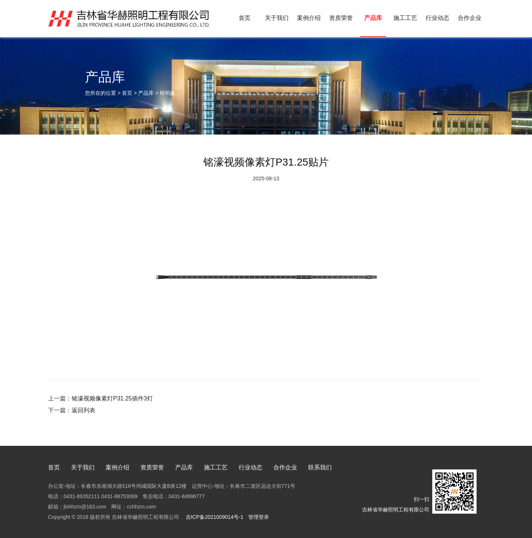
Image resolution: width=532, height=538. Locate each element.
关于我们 (277, 18)
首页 (244, 18)
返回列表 (83, 410)
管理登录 (258, 517)
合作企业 (469, 18)
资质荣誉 (341, 18)
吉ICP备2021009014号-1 (213, 517)
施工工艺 (405, 18)
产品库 (373, 18)
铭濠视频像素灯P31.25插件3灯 (112, 398)
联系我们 (320, 467)
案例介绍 (309, 18)
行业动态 (437, 18)
